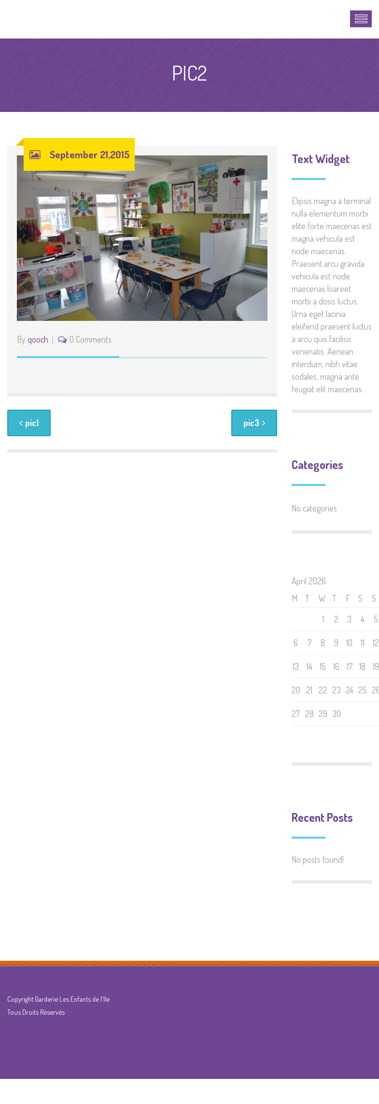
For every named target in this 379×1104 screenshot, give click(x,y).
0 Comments (91, 339)
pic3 (254, 422)
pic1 (29, 422)
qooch (38, 339)
